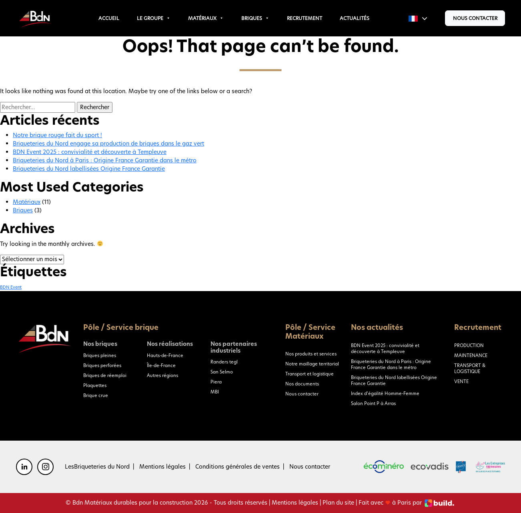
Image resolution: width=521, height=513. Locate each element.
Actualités (354, 18)
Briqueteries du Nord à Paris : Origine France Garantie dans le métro (104, 160)
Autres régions (162, 375)
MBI (214, 392)
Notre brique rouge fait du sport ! (57, 135)
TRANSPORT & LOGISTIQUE (469, 368)
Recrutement (304, 18)
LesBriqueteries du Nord (97, 467)
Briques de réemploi (104, 375)
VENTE (461, 381)
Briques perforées (102, 365)
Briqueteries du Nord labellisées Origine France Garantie (89, 169)
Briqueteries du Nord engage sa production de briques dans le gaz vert (108, 144)
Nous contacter (475, 18)
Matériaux (206, 18)
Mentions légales (162, 467)
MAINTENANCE (470, 355)
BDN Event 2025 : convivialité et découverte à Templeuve (89, 152)
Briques (255, 18)
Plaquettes (94, 385)
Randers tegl (224, 362)
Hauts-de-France (165, 355)
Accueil (108, 18)
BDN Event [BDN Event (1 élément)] (11, 287)
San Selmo (221, 372)
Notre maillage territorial (312, 364)
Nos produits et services (311, 354)
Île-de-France (161, 365)
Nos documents (302, 384)
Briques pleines (99, 355)
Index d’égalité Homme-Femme (385, 393)
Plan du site (338, 503)
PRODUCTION (469, 345)
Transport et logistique (309, 374)
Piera (216, 382)
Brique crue (95, 395)
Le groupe (153, 18)
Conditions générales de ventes (237, 467)
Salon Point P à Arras (373, 403)
